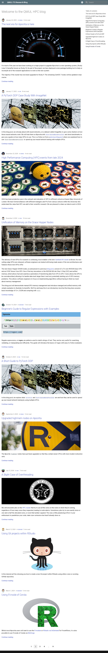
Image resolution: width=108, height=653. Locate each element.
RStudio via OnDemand (51, 630)
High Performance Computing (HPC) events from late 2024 (32, 157)
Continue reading (7, 81)
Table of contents (91, 11)
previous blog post (56, 137)
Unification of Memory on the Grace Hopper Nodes (28, 222)
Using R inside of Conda (14, 594)
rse (20, 91)
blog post (50, 269)
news (21, 20)
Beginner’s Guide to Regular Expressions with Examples (30, 308)
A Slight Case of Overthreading (17, 474)
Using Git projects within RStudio (18, 533)
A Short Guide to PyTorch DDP (17, 361)
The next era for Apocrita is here (18, 24)
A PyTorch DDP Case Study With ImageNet (24, 95)
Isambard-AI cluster (62, 260)
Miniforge (31, 633)
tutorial (21, 305)
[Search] (96, 2)
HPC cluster (26, 508)
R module (37, 630)
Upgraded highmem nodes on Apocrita (22, 418)
